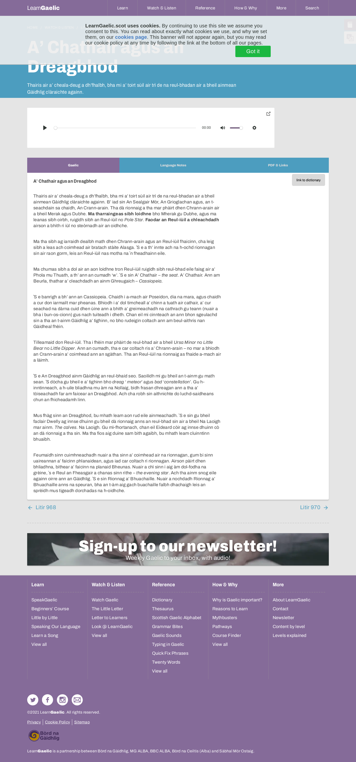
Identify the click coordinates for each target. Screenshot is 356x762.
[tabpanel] (178, 336)
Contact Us (77, 699)
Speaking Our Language (55, 626)
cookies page (131, 37)
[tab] (73, 165)
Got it (253, 51)
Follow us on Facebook (47, 699)
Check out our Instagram (62, 699)
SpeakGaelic (44, 599)
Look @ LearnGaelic (112, 626)
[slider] (125, 128)
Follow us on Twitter (32, 699)
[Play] (45, 128)
